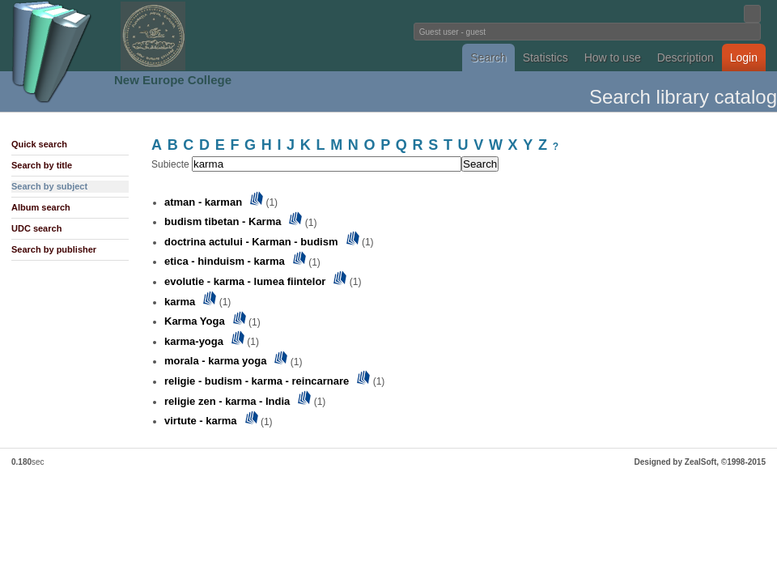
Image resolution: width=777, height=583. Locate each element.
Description (685, 57)
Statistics (545, 57)
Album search (40, 207)
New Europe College (172, 80)
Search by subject (49, 186)
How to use (612, 57)
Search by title (41, 165)
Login (744, 57)
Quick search (39, 144)
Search (488, 57)
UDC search (36, 228)
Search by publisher (53, 249)
